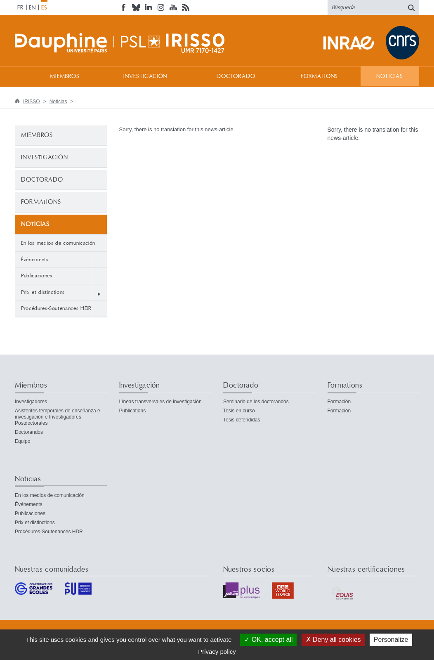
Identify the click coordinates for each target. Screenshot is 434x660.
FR (20, 8)
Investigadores (31, 402)
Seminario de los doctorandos (256, 402)
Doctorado (236, 76)
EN (32, 8)
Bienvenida (23, 76)
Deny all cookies (333, 639)
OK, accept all (268, 639)
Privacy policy (217, 651)
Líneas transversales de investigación (160, 402)
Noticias (389, 76)
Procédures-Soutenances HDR (56, 308)
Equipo (22, 441)
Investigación (145, 76)
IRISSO (31, 101)
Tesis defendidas (241, 420)
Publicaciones (36, 275)
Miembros (65, 76)
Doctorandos (29, 432)
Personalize (391, 639)
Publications (132, 411)
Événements (35, 259)
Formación (339, 402)
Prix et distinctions (43, 292)
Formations (319, 76)
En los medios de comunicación (58, 243)
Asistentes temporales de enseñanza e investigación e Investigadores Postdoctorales (57, 417)
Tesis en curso (239, 411)
